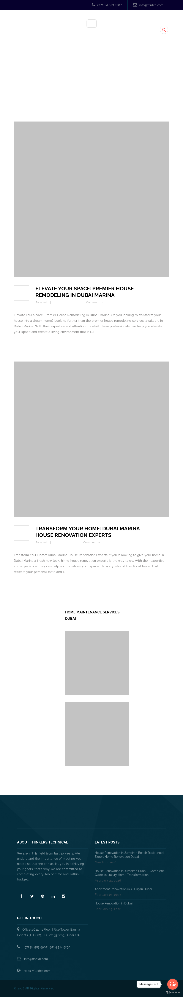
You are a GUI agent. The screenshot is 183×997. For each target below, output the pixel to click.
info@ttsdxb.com (148, 5)
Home (92, 87)
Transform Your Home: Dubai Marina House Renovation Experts (87, 531)
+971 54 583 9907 (107, 5)
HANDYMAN (136, 808)
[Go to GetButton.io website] (173, 992)
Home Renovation (66, 542)
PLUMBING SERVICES (104, 808)
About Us (73, 808)
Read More (26, 887)
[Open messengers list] (172, 984)
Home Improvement (67, 302)
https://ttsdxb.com (37, 971)
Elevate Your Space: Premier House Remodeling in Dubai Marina (84, 291)
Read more (22, 343)
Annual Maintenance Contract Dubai (95, 818)
